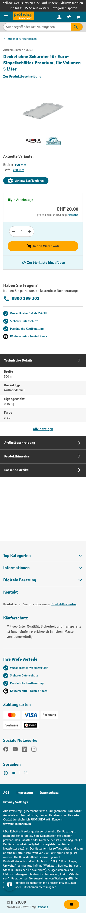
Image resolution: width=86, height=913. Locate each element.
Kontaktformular (63, 604)
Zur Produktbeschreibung (22, 76)
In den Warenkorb (43, 246)
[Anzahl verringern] (13, 231)
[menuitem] (59, 17)
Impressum (24, 793)
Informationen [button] (43, 567)
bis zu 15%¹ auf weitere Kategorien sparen (46, 8)
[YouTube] (15, 750)
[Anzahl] (21, 231)
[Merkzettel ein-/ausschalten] (43, 262)
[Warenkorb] (78, 17)
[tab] (43, 395)
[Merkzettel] (68, 17)
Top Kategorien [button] (43, 555)
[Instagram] (33, 750)
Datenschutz (49, 793)
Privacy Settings (15, 802)
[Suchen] (77, 27)
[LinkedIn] (24, 750)
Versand (73, 215)
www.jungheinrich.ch (17, 824)
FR (26, 773)
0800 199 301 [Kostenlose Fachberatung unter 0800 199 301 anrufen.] (21, 298)
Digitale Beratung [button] (43, 580)
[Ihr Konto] (59, 17)
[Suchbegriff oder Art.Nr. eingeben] (37, 27)
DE (14, 773)
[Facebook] (5, 750)
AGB (6, 793)
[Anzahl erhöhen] (29, 231)
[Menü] (6, 17)
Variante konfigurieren (26, 180)
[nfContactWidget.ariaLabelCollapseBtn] (9, 884)
